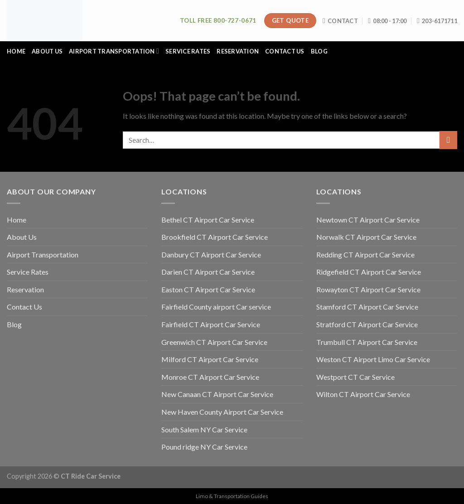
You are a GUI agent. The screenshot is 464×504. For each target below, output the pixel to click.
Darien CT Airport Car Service (208, 271)
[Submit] (448, 140)
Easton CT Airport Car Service (208, 289)
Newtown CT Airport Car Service (368, 219)
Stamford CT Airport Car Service (367, 306)
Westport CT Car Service (355, 377)
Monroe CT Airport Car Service (210, 377)
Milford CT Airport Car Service (209, 359)
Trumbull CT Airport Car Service (366, 342)
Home (16, 51)
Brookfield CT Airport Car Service (214, 237)
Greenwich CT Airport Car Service (214, 342)
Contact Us (284, 51)
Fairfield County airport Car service (216, 306)
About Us (47, 51)
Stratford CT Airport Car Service (367, 324)
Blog (319, 51)
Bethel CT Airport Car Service (207, 219)
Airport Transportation (114, 51)
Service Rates (187, 51)
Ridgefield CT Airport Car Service (368, 271)
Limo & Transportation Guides (232, 496)
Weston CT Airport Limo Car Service (373, 359)
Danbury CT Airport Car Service (211, 254)
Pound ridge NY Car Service (204, 446)
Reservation (238, 51)
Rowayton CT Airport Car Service (368, 289)
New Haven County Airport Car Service (222, 411)
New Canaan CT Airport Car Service (217, 394)
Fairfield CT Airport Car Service (210, 324)
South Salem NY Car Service (204, 429)
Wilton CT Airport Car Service (363, 394)
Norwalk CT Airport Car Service (366, 237)
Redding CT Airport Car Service (365, 254)
